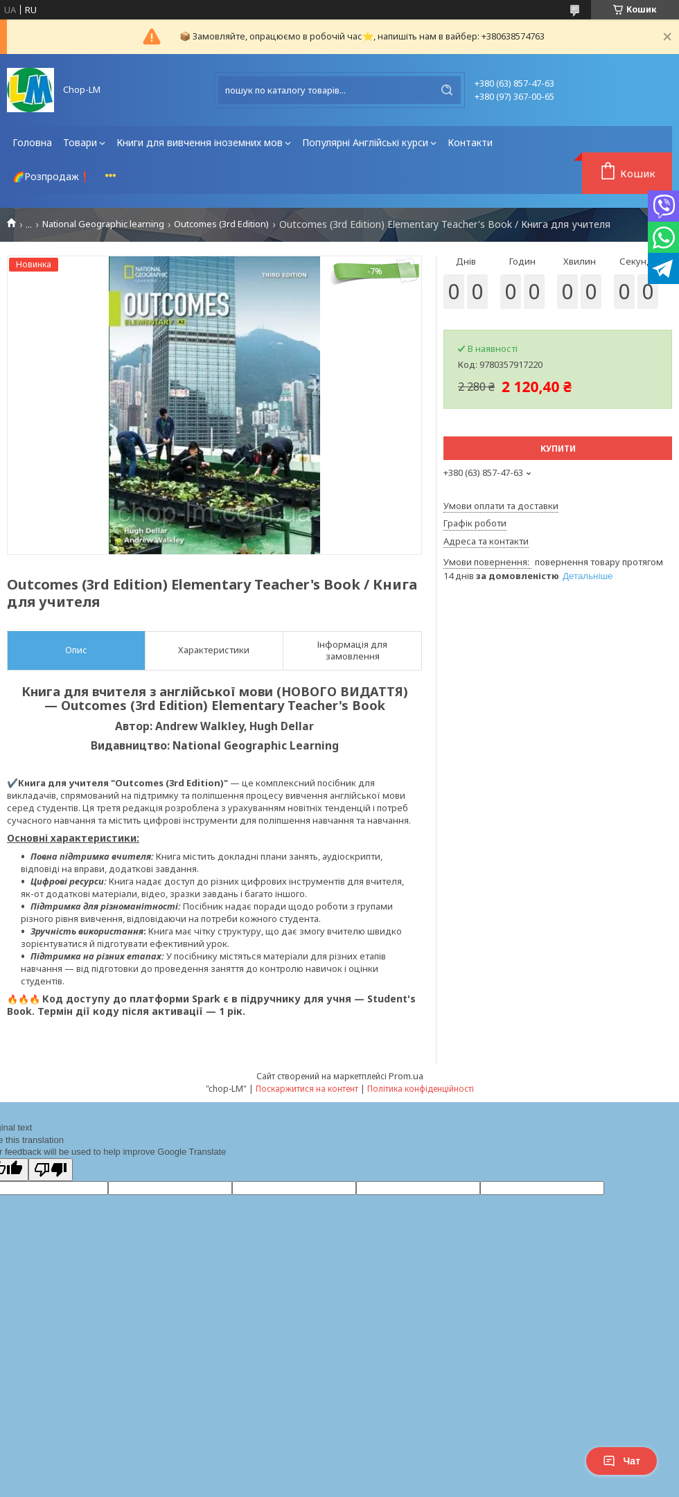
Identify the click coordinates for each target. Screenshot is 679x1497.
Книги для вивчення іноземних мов (199, 142)
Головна (32, 142)
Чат (621, 1461)
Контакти (470, 142)
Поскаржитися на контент (307, 1089)
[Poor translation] (50, 1169)
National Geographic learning (103, 224)
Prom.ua (406, 1076)
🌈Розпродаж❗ (51, 176)
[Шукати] (447, 90)
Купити (558, 448)
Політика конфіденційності (420, 1089)
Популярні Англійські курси (365, 142)
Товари (80, 142)
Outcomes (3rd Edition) (221, 224)
